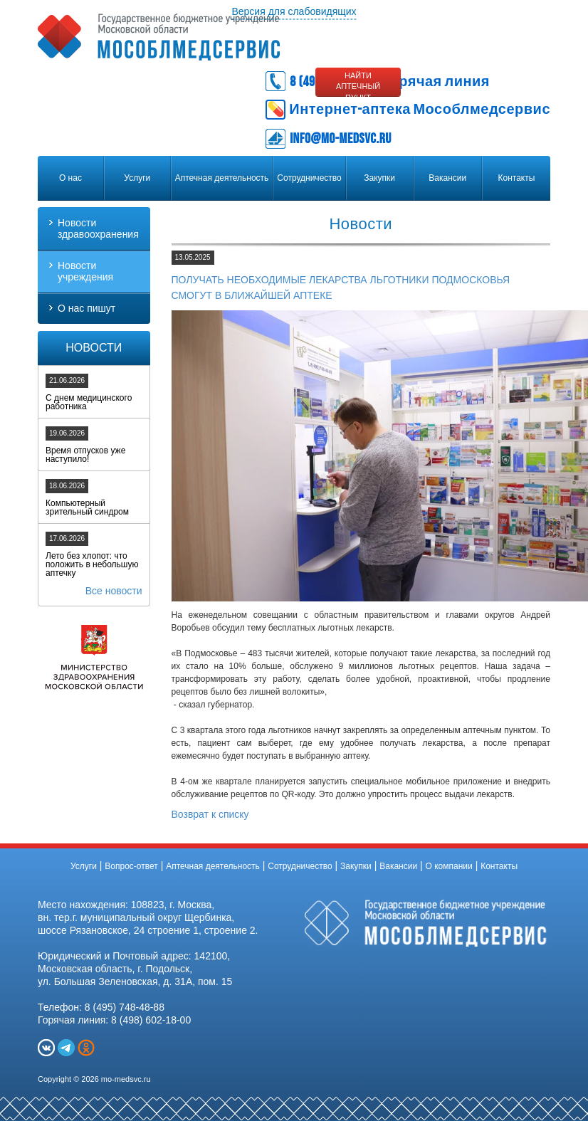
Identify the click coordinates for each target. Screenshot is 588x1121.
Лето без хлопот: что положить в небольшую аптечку (92, 564)
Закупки (379, 178)
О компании (449, 866)
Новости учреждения (85, 271)
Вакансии (447, 178)
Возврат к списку (210, 814)
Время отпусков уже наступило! (85, 454)
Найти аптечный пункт (358, 83)
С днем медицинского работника (89, 402)
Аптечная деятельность (222, 178)
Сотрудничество (309, 178)
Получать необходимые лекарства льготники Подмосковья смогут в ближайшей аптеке (341, 287)
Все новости (113, 590)
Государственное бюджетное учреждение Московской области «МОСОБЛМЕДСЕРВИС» (159, 37)
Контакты (516, 178)
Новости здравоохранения (98, 228)
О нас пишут (86, 308)
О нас (70, 178)
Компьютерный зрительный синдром (87, 507)
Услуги (137, 178)
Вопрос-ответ (131, 866)
